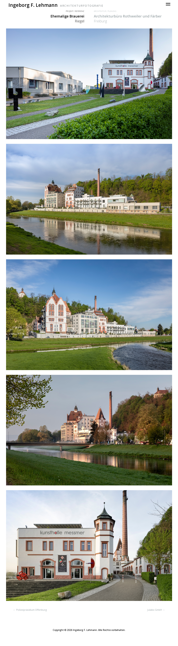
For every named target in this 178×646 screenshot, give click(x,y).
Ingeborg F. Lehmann (33, 5)
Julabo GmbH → (156, 609)
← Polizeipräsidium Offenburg (30, 609)
